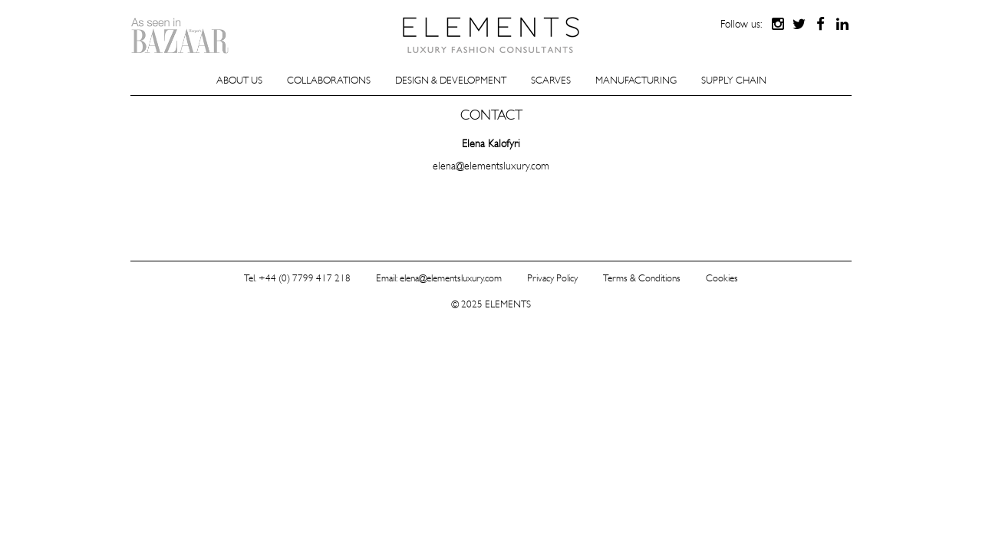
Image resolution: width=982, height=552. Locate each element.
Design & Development (450, 80)
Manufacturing (636, 80)
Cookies (722, 278)
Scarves (551, 80)
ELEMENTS (491, 35)
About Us (239, 80)
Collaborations (329, 80)
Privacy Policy (552, 278)
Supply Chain (733, 80)
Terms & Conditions (641, 278)
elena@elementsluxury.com (491, 165)
